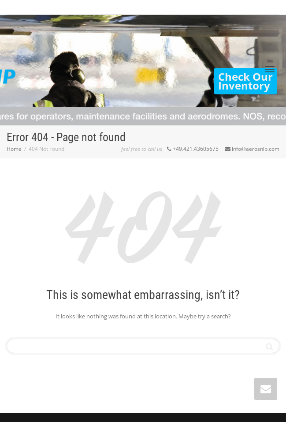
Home (14, 149)
